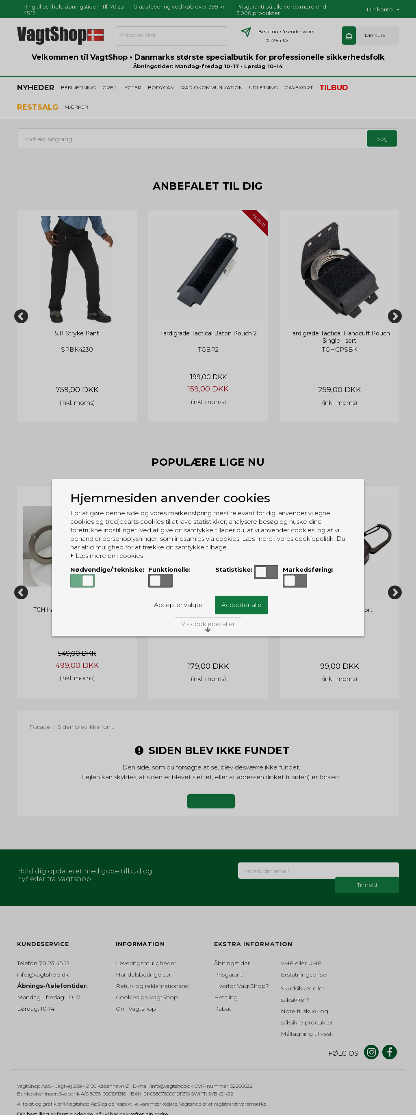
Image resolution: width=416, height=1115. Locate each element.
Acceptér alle (241, 605)
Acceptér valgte (178, 605)
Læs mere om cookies (106, 556)
